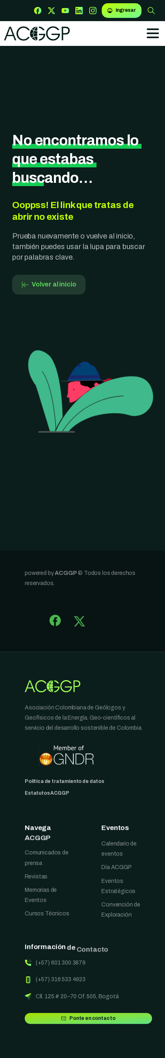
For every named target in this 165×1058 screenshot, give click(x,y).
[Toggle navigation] (153, 33)
